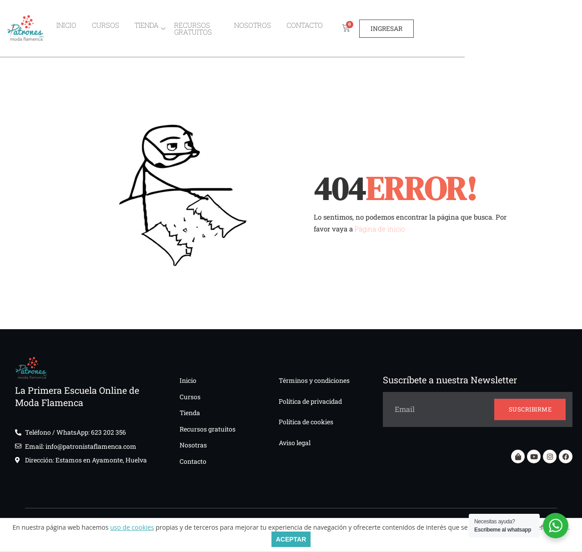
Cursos (141, 28)
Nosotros (319, 28)
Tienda (183, 28)
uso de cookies (132, 527)
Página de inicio (380, 228)
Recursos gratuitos (248, 28)
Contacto (371, 28)
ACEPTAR (291, 539)
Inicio (102, 28)
